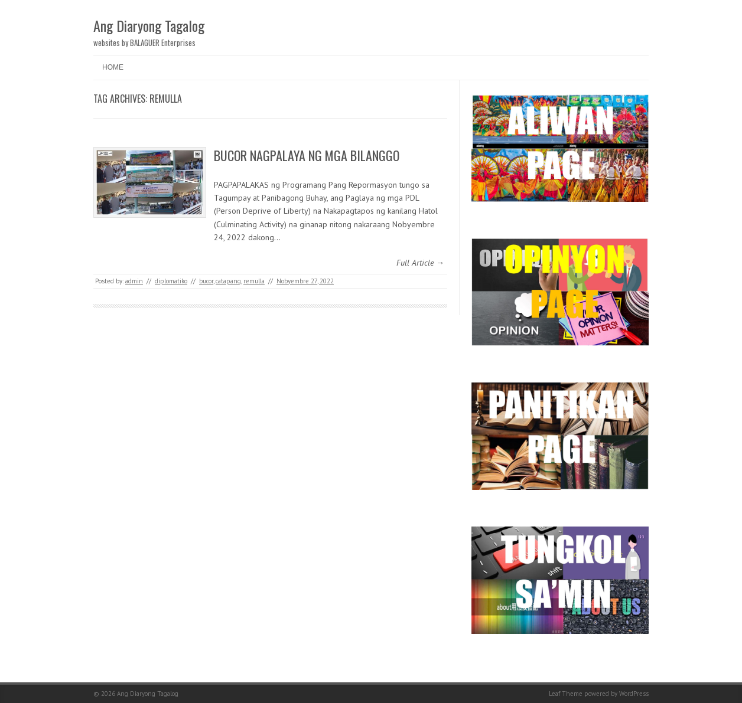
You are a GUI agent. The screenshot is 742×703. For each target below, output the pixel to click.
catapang (228, 281)
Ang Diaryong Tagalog (148, 25)
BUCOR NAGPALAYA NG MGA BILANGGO (306, 155)
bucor (206, 281)
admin (134, 281)
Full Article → (420, 262)
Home (112, 67)
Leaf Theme (565, 693)
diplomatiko (171, 281)
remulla (254, 281)
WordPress (634, 693)
